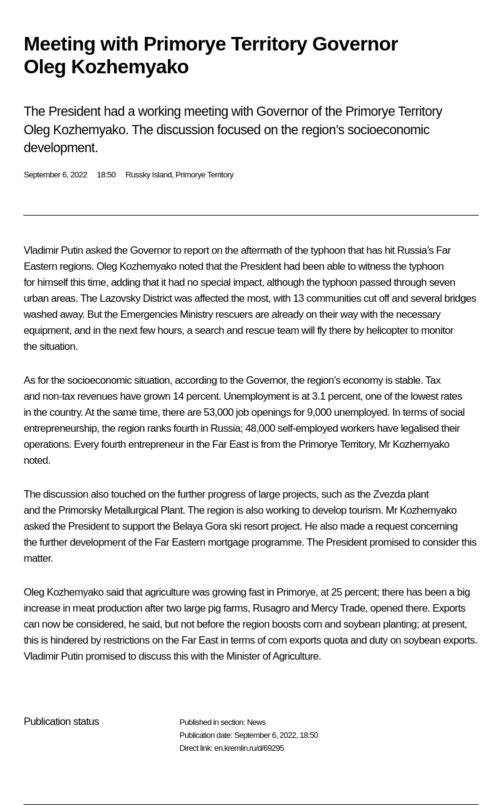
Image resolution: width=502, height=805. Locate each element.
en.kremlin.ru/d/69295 (249, 748)
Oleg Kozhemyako (137, 266)
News (256, 722)
